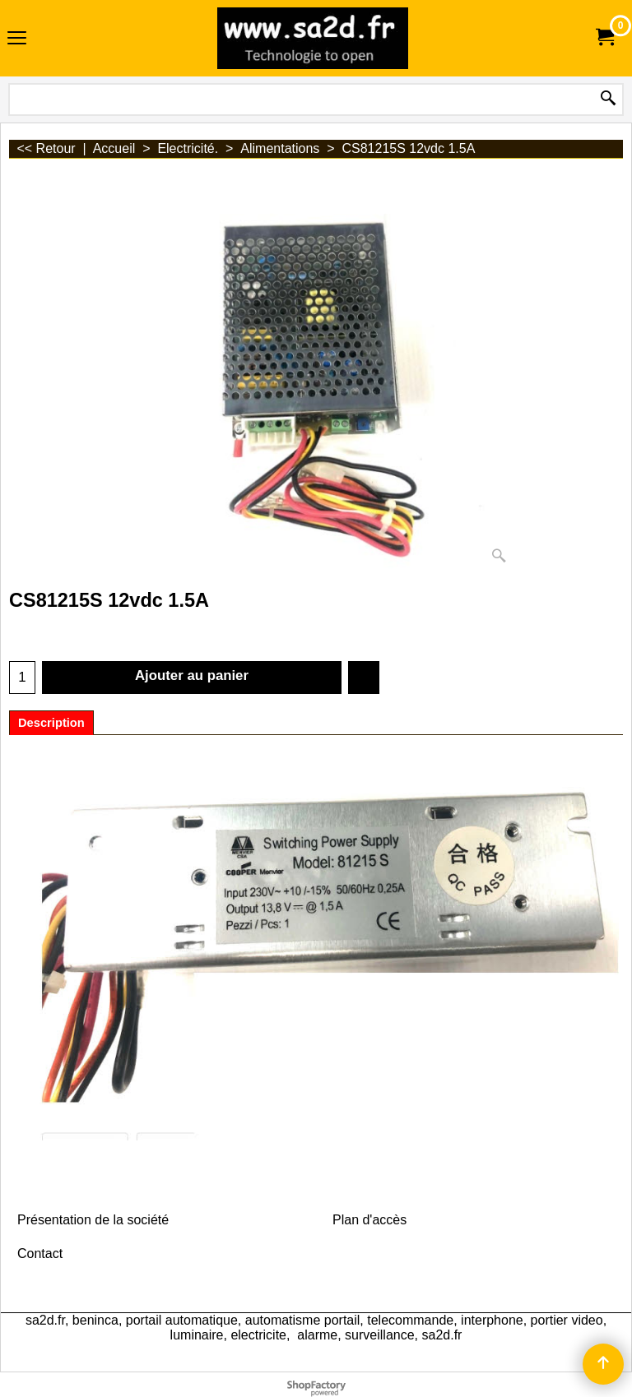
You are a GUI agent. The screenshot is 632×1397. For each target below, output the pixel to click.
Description (51, 722)
